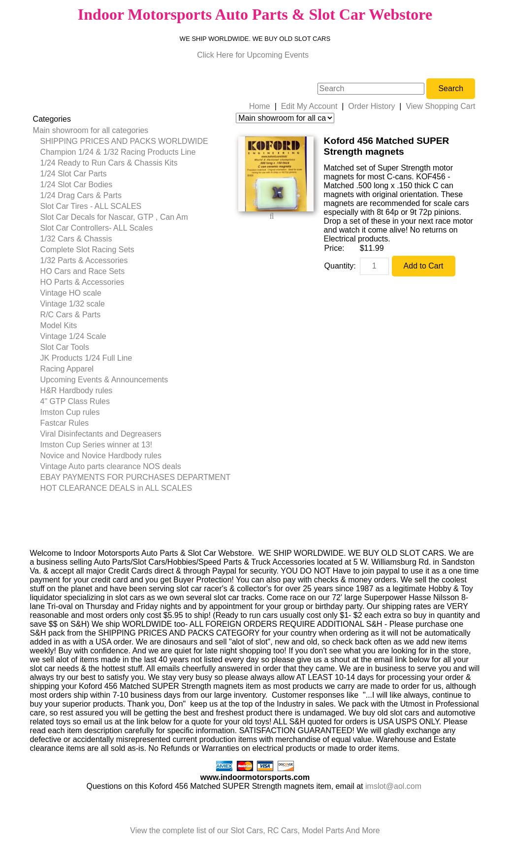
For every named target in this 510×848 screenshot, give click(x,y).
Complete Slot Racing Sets (87, 249)
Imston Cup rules (70, 412)
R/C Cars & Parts (70, 314)
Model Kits (58, 325)
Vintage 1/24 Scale (73, 336)
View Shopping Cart (440, 106)
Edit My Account (309, 106)
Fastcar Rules (64, 423)
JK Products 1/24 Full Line (86, 358)
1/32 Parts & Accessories (84, 260)
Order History (371, 106)
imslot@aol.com (393, 786)
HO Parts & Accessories (82, 282)
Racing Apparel (67, 369)
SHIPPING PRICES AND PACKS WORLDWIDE (124, 141)
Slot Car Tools (64, 347)
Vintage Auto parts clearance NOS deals (110, 466)
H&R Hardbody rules (76, 390)
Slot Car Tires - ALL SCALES (91, 206)
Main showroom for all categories (91, 130)
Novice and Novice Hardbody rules (100, 455)
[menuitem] (131, 131)
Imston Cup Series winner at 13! (96, 445)
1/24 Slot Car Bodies (76, 184)
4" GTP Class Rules (75, 401)
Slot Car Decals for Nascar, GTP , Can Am (114, 217)
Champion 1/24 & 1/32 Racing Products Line (118, 152)
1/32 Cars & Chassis (76, 239)
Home (259, 106)
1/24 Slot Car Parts (73, 174)
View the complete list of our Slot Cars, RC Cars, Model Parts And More (255, 830)
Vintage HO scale (70, 293)
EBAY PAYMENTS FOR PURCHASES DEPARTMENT (135, 477)
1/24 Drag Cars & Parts (81, 195)
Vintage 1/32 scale (72, 304)
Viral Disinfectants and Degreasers (100, 434)
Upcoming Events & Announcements (104, 379)
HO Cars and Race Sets (82, 271)
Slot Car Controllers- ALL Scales (96, 228)
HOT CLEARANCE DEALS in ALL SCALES (116, 488)
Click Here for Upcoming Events (253, 55)
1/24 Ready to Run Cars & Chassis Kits (109, 163)
